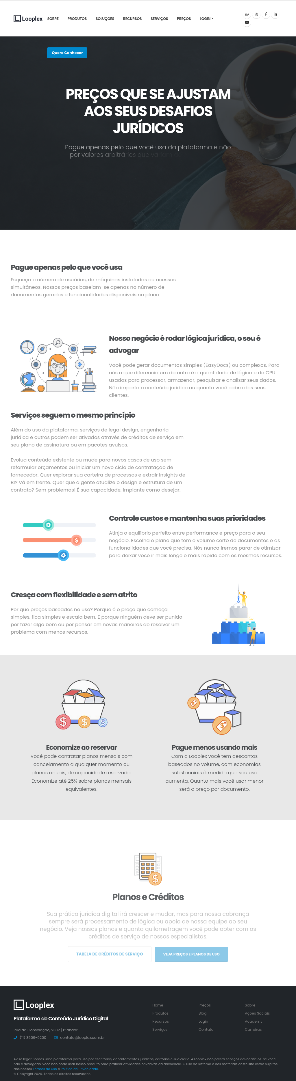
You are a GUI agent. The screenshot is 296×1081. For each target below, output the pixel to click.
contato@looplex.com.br (82, 1037)
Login (203, 1021)
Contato (206, 1029)
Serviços (159, 18)
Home (157, 1005)
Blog (202, 1013)
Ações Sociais (257, 1013)
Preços (184, 18)
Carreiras (253, 1029)
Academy (253, 1021)
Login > (206, 18)
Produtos (76, 18)
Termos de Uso (45, 1069)
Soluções (105, 18)
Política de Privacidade (79, 1069)
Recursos (132, 18)
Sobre (52, 18)
